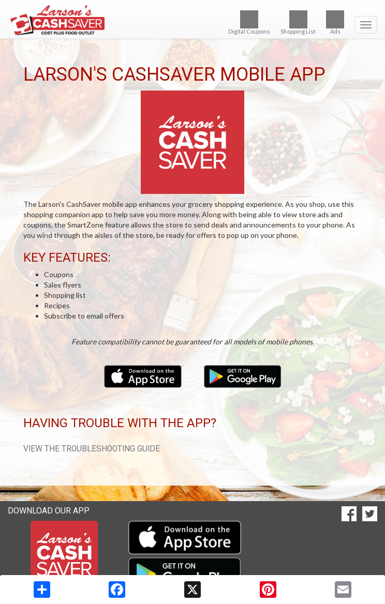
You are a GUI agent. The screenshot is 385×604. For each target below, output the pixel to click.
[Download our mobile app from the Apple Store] (144, 375)
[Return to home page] (192, 20)
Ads (335, 22)
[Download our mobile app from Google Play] (243, 375)
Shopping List (298, 22)
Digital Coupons (249, 22)
